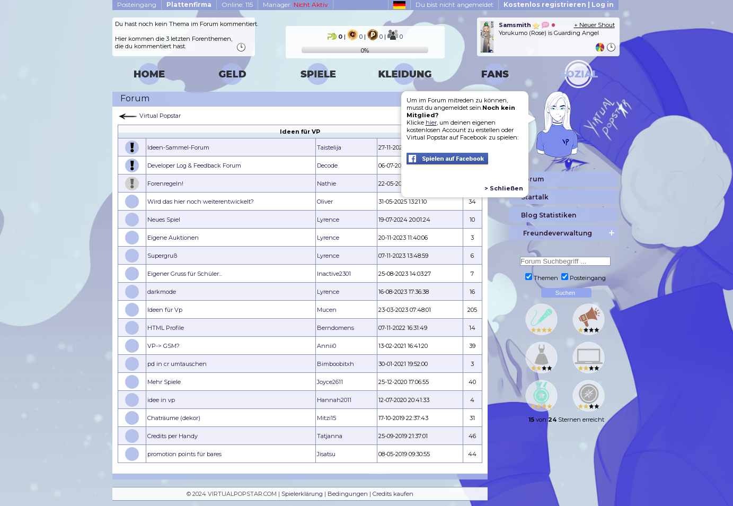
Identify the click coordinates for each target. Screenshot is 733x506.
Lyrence (328, 219)
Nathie (326, 183)
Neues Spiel (163, 219)
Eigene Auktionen (173, 237)
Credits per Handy (172, 436)
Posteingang (136, 4)
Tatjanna (329, 436)
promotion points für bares (184, 454)
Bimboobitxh (335, 364)
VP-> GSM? (163, 346)
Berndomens (335, 327)
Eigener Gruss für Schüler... (184, 273)
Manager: (295, 4)
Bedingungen (348, 494)
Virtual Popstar (160, 115)
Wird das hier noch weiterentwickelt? (200, 201)
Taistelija (329, 147)
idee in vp (161, 400)
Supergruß (162, 255)
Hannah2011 (334, 400)
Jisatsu (326, 454)
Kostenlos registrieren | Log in (559, 4)
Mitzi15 (326, 418)
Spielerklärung (302, 494)
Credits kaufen (393, 494)
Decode (327, 165)
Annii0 (326, 346)
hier (431, 122)
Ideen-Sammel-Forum (178, 147)
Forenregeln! (165, 183)
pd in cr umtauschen (177, 364)
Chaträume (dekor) (173, 418)
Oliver (325, 201)
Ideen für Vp (164, 309)
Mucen (327, 309)
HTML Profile (165, 327)
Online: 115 (237, 4)
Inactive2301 (334, 273)
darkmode (161, 291)
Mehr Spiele (164, 382)
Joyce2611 (330, 382)
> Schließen (503, 188)
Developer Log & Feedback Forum (194, 165)
